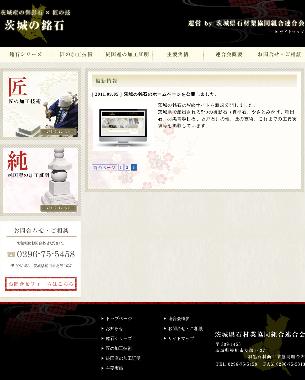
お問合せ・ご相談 (279, 55)
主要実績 (177, 55)
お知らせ (114, 328)
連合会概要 (228, 55)
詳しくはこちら (58, 132)
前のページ (104, 167)
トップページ (119, 318)
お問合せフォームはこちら (41, 284)
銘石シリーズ (25, 55)
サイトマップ (290, 32)
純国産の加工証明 (127, 55)
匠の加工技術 (76, 55)
